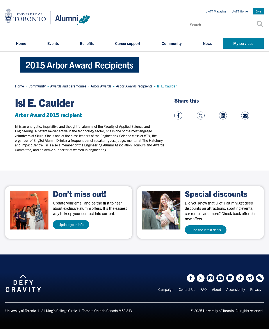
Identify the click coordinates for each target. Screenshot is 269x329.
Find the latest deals (206, 230)
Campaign (165, 289)
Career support (127, 43)
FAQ (203, 289)
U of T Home (240, 11)
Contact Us (187, 289)
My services (243, 43)
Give (258, 11)
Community (172, 43)
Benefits (87, 43)
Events (53, 43)
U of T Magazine (215, 11)
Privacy (255, 289)
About (216, 289)
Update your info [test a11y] (71, 224)
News (207, 43)
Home (21, 43)
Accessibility (235, 289)
